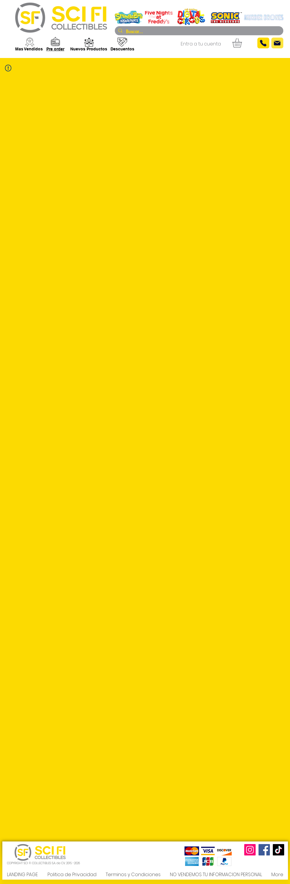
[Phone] (263, 43)
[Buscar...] (198, 31)
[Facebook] (264, 849)
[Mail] (277, 43)
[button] (242, 43)
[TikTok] (278, 849)
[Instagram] (250, 849)
